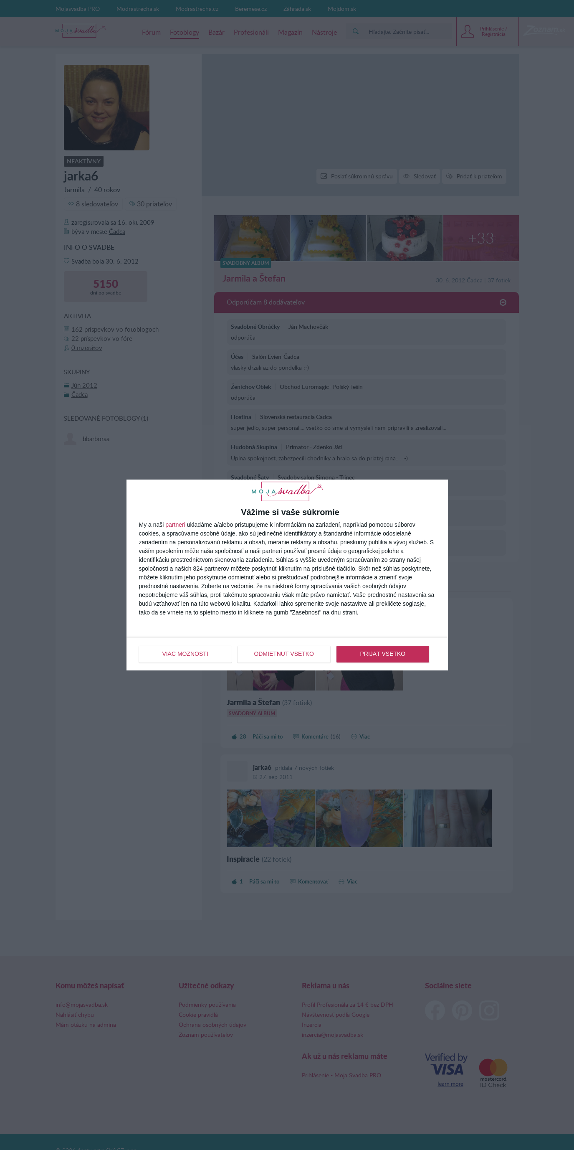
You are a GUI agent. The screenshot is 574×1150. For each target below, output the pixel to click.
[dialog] (287, 575)
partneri (175, 525)
